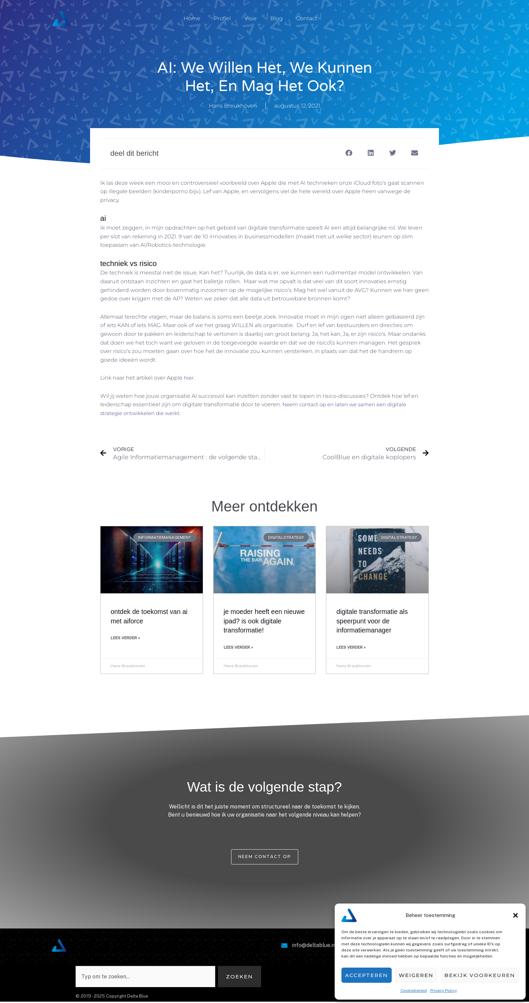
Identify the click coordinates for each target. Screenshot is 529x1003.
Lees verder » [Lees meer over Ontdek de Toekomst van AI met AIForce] (125, 639)
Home (192, 18)
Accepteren (366, 975)
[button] (515, 915)
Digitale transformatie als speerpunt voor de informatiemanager (374, 622)
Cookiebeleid (413, 990)
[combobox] (145, 978)
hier (189, 378)
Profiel (222, 18)
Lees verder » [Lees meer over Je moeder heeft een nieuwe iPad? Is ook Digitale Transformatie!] (238, 648)
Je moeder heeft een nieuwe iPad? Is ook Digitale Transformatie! (257, 622)
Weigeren (416, 975)
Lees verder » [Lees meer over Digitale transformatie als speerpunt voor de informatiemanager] (351, 648)
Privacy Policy (443, 990)
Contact (306, 18)
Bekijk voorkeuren (479, 975)
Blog (276, 18)
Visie (250, 18)
